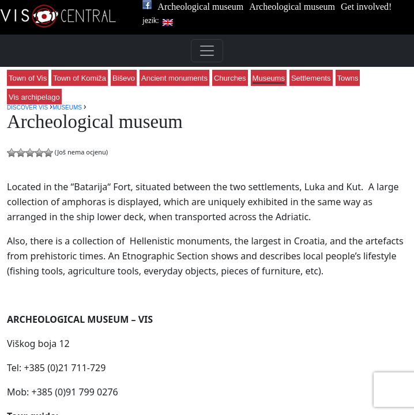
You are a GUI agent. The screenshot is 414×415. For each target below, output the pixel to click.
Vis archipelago (34, 97)
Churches (230, 78)
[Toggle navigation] (207, 50)
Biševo (123, 78)
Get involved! (366, 7)
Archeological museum (200, 7)
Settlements (311, 78)
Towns (348, 78)
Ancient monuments (174, 78)
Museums (269, 78)
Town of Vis (28, 78)
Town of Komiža (79, 78)
